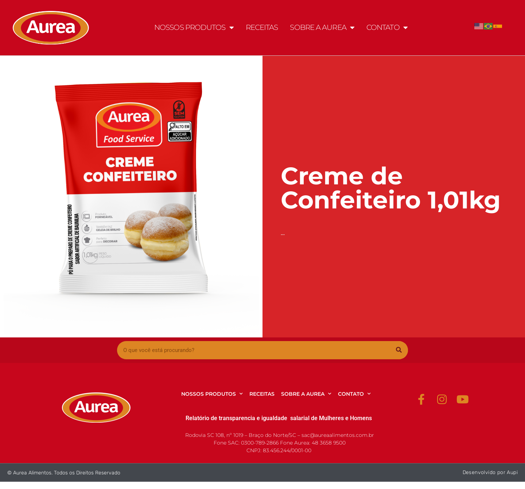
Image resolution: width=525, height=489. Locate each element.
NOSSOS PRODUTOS (194, 27)
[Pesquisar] (399, 350)
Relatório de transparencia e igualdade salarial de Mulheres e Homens (279, 418)
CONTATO (387, 27)
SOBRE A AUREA (322, 27)
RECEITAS (262, 27)
